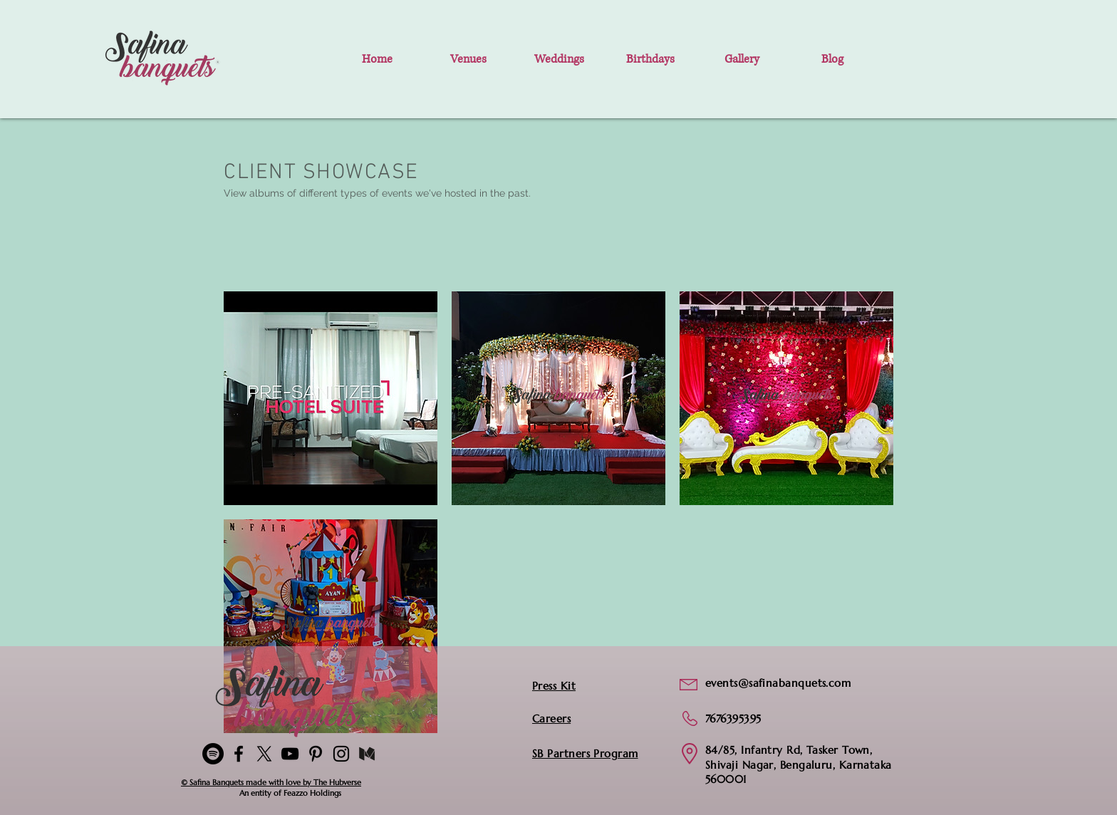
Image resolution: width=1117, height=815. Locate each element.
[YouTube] (290, 753)
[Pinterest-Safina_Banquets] (315, 753)
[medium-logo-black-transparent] (367, 753)
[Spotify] (213, 753)
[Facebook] (238, 753)
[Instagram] (341, 753)
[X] (264, 753)
